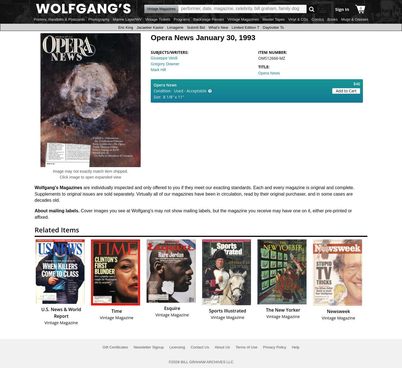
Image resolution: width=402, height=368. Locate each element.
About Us (222, 347)
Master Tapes (273, 19)
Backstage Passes (208, 19)
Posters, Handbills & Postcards (59, 19)
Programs (182, 19)
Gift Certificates (115, 347)
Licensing (177, 347)
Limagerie (175, 27)
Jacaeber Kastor (150, 27)
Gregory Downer (165, 64)
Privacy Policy (274, 347)
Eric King (125, 27)
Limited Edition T (245, 27)
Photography (98, 19)
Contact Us (200, 347)
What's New (218, 27)
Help (295, 347)
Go (312, 9)
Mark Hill (158, 70)
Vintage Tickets (157, 19)
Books (332, 19)
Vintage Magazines (243, 19)
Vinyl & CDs (298, 19)
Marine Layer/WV (127, 19)
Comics (318, 19)
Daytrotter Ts (273, 27)
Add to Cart (346, 90)
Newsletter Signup (148, 347)
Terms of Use (247, 347)
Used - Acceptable (190, 90)
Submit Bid (196, 27)
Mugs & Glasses (354, 19)
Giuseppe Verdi (164, 58)
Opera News (269, 73)
